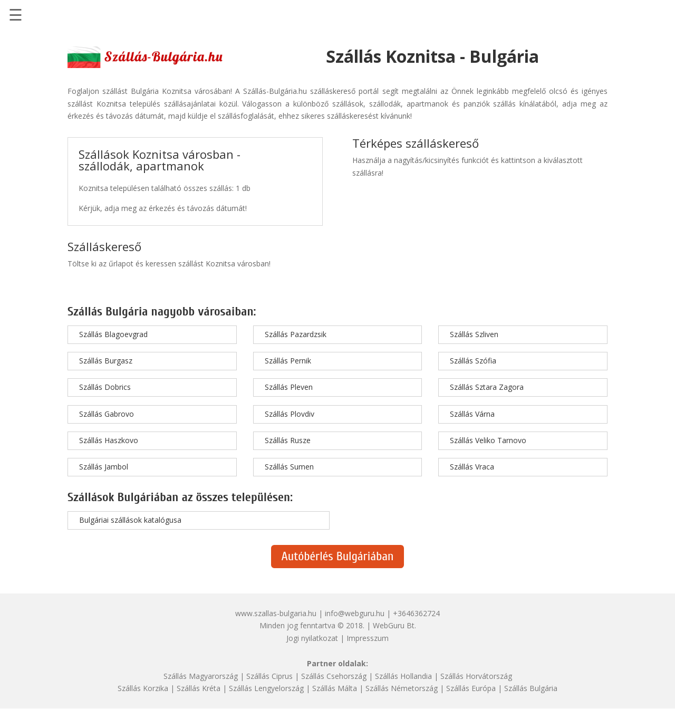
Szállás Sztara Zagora (487, 387)
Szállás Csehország (334, 676)
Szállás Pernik (288, 361)
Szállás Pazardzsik (295, 334)
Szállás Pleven (289, 387)
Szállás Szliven (474, 334)
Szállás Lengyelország (266, 688)
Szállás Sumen (289, 467)
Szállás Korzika (143, 688)
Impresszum (367, 638)
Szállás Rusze (288, 440)
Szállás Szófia (473, 361)
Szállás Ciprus (269, 676)
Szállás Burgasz (105, 361)
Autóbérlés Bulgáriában (338, 556)
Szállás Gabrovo (106, 414)
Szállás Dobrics (105, 387)
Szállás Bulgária (530, 688)
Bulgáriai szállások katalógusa (130, 520)
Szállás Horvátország (476, 676)
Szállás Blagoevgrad (113, 334)
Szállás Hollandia (403, 676)
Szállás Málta (334, 688)
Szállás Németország (401, 688)
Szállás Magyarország (200, 676)
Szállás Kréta (198, 688)
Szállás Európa (471, 688)
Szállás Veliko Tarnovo (488, 440)
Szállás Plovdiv (289, 414)
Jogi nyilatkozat (312, 638)
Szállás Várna (472, 414)
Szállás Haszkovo (108, 440)
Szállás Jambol (103, 467)
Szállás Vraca (472, 467)
